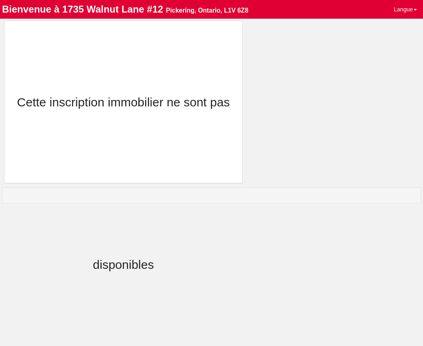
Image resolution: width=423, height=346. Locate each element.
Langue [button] (405, 9)
